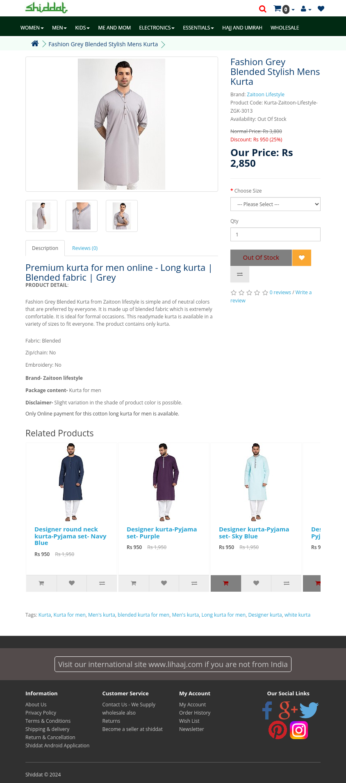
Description (45, 248)
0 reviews (280, 292)
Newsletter (191, 729)
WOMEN (32, 27)
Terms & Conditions (48, 720)
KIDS (82, 27)
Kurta (45, 614)
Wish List (189, 720)
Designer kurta (265, 614)
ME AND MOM (114, 27)
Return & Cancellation (50, 737)
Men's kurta (101, 614)
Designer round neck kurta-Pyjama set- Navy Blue (70, 536)
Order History (194, 712)
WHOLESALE (285, 27)
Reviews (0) (85, 248)
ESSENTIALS (198, 27)
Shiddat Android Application (57, 745)
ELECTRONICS (157, 27)
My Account (192, 704)
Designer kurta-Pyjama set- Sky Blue (254, 532)
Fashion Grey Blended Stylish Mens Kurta (103, 44)
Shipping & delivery (47, 729)
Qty (234, 221)
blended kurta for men (143, 614)
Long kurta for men (224, 614)
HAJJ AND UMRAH (242, 27)
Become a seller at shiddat (132, 729)
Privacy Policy (40, 712)
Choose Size (248, 190)
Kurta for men (70, 614)
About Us (35, 704)
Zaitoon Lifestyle (266, 94)
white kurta (297, 614)
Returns (111, 720)
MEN (59, 27)
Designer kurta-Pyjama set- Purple (162, 532)
